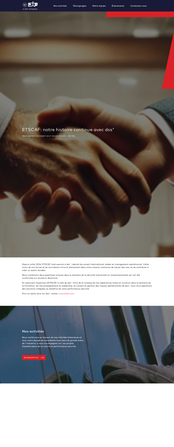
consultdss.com (66, 293)
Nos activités (60, 6)
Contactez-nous (138, 6)
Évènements (118, 6)
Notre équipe (99, 6)
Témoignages (79, 6)
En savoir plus (31, 358)
